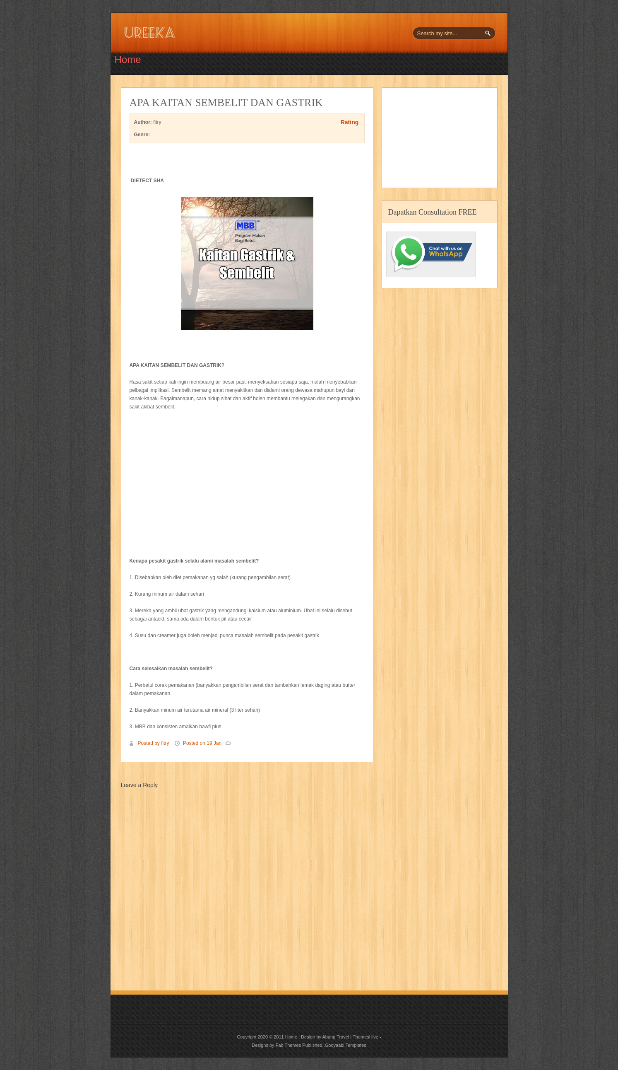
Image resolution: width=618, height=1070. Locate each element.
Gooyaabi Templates (345, 1045)
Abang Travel (335, 1036)
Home (128, 59)
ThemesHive (365, 1036)
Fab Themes (288, 1045)
